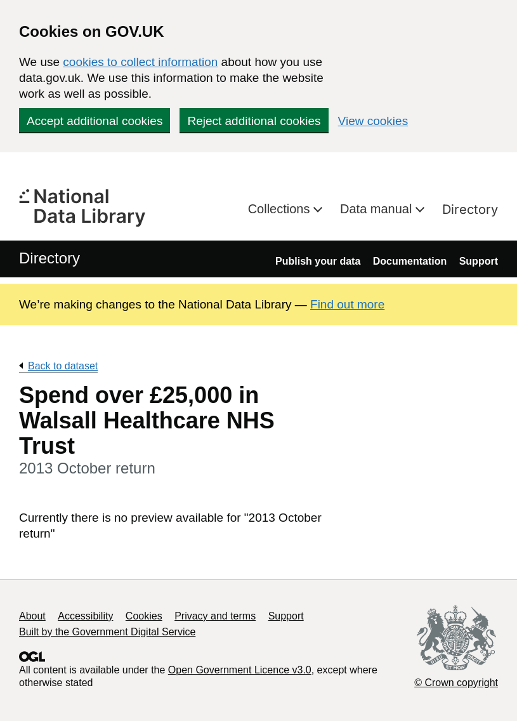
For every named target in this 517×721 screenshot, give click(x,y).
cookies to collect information (140, 62)
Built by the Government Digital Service (107, 631)
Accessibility (85, 616)
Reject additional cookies (253, 121)
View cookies (373, 121)
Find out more (347, 304)
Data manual (378, 209)
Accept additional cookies (94, 121)
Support (478, 261)
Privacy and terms (215, 616)
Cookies (144, 616)
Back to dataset (63, 365)
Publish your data (317, 261)
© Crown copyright (456, 682)
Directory (470, 209)
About (32, 616)
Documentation (410, 261)
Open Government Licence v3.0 (239, 670)
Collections (280, 209)
